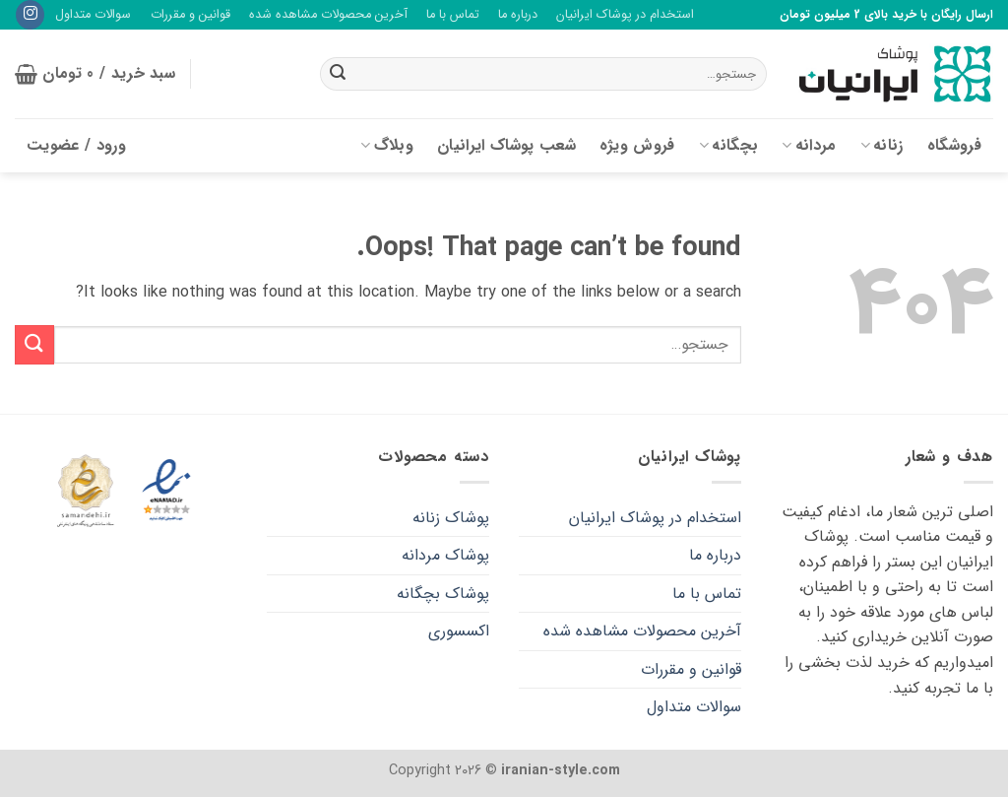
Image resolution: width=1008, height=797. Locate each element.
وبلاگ (386, 145)
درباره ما (517, 15)
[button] (95, 74)
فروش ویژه (637, 145)
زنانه (882, 145)
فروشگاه (954, 145)
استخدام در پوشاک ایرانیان (625, 15)
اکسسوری (458, 631)
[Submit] (337, 74)
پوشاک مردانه (445, 555)
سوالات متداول (93, 15)
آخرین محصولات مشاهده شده (328, 15)
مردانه (809, 145)
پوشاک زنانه (450, 517)
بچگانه (728, 145)
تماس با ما (452, 15)
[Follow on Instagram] (30, 15)
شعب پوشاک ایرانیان (506, 145)
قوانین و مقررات (190, 15)
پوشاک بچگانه (443, 593)
